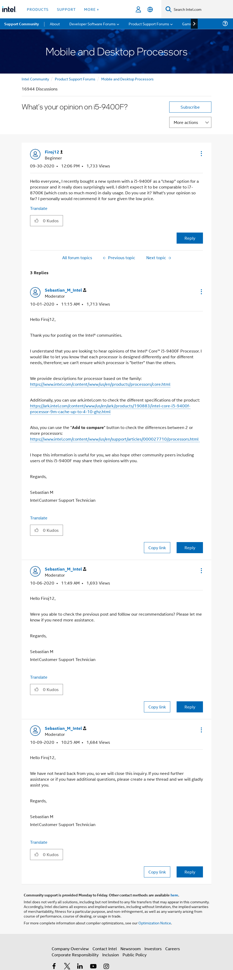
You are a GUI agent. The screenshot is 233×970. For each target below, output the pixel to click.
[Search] (169, 9)
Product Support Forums (75, 78)
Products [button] (37, 9)
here (174, 895)
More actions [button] (186, 122)
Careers (172, 948)
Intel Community (35, 78)
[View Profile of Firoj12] (54, 152)
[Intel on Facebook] (54, 967)
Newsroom (130, 948)
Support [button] (66, 9)
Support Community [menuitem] (21, 24)
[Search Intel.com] (202, 9)
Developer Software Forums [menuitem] (92, 23)
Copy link (157, 547)
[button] (201, 153)
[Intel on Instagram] (106, 967)
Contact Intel (105, 948)
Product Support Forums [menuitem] (149, 23)
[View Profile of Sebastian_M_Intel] (65, 290)
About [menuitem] (55, 23)
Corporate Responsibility (75, 955)
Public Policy (135, 955)
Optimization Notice (154, 922)
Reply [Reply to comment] (190, 547)
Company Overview (70, 948)
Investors (153, 948)
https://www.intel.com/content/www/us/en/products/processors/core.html (100, 384)
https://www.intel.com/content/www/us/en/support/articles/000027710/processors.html (115, 439)
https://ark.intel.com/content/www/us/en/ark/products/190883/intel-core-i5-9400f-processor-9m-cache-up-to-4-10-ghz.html (110, 408)
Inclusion (110, 955)
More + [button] (91, 9)
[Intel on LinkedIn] (80, 967)
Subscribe (190, 107)
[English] (150, 9)
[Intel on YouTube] (93, 967)
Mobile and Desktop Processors (127, 78)
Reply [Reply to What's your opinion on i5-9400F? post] (190, 238)
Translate (38, 208)
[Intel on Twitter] (67, 967)
